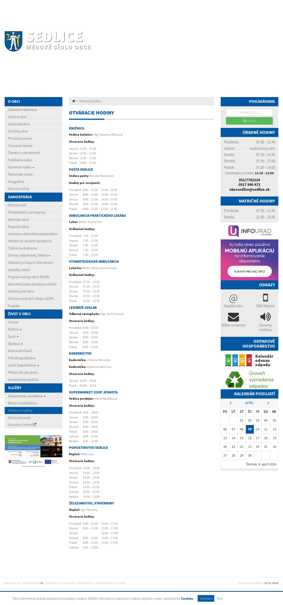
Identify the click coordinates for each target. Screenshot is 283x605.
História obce (17, 116)
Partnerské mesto (20, 174)
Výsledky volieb (19, 270)
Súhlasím (205, 598)
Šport (13, 336)
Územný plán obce (21, 291)
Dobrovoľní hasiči (20, 350)
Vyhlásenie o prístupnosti (59, 583)
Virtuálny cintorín (22, 424)
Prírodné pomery (20, 138)
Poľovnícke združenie (23, 372)
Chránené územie (20, 145)
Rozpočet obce (18, 226)
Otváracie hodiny (20, 410)
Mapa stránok (12, 583)
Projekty (14, 305)
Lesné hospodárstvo (23, 365)
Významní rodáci (21, 167)
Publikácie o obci (20, 160)
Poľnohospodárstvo (21, 358)
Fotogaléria (16, 181)
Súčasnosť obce (19, 124)
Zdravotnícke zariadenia (26, 396)
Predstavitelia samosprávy (27, 212)
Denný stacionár (19, 417)
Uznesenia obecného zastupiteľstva (33, 234)
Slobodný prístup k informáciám (30, 262)
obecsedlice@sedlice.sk (249, 189)
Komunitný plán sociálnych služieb (32, 284)
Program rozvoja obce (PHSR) (28, 277)
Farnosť (13, 322)
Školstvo (15, 343)
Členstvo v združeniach (24, 152)
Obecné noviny (18, 188)
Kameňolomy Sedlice (23, 379)
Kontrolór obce (18, 219)
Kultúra (14, 329)
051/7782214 (249, 180)
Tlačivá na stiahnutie (22, 248)
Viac (220, 598)
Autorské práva (84, 583)
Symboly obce (18, 131)
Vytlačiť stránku (32, 583)
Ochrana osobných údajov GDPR (31, 298)
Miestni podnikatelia (22, 403)
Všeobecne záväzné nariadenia (30, 241)
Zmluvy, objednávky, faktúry (29, 255)
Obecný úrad (17, 205)
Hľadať (249, 121)
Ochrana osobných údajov (110, 583)
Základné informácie (22, 109)
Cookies (187, 598)
